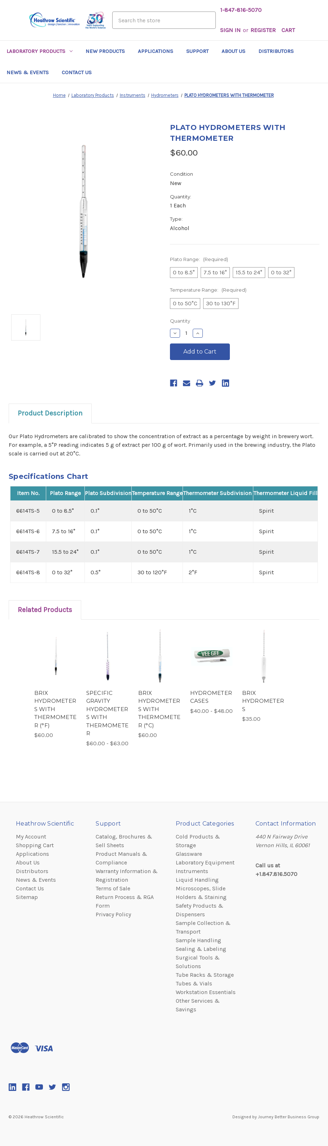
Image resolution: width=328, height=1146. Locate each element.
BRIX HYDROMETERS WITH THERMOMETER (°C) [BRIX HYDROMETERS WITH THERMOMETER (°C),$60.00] (159, 709)
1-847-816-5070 (241, 9)
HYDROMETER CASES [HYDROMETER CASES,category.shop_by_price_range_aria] (211, 697)
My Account (31, 836)
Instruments (192, 871)
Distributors (276, 51)
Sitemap (27, 897)
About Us (233, 51)
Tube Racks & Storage (205, 974)
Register (263, 30)
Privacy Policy (113, 914)
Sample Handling (198, 940)
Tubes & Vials (194, 983)
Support (197, 51)
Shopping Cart (35, 845)
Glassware (189, 853)
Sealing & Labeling (201, 948)
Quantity (180, 321)
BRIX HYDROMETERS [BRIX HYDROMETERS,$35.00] (263, 701)
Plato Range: (199, 259)
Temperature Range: (208, 290)
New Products (105, 51)
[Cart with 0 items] (288, 30)
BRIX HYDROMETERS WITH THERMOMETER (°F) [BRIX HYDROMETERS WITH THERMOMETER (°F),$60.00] (55, 709)
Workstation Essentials (206, 992)
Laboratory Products (39, 51)
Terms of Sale (113, 888)
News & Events (27, 72)
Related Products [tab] (45, 610)
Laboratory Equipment (205, 862)
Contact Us (77, 72)
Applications (155, 51)
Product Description (50, 413)
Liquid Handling (197, 879)
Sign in (230, 30)
